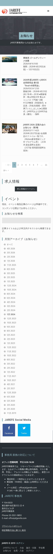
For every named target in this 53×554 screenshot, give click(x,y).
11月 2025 (11, 265)
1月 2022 (11, 372)
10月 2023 (11, 322)
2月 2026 (11, 256)
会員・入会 (19, 550)
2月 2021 (11, 388)
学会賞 (42, 547)
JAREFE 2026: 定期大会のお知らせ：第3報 (34, 126)
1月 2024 (11, 314)
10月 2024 (11, 289)
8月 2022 (11, 359)
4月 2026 (11, 248)
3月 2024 (11, 306)
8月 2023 (11, 330)
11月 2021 (11, 376)
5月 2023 (11, 335)
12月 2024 (11, 285)
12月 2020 (11, 392)
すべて (10, 244)
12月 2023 (11, 318)
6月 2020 (11, 396)
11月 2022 (11, 351)
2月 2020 (11, 409)
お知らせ (7, 550)
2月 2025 (11, 277)
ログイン (20, 543)
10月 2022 (11, 355)
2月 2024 (11, 310)
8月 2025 (11, 269)
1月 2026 (11, 260)
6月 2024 (11, 298)
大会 (22, 547)
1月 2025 (11, 281)
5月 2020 (11, 400)
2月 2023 (11, 339)
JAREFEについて (10, 547)
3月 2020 (11, 405)
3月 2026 (11, 252)
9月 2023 (11, 326)
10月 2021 (11, 380)
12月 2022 (11, 347)
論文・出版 (31, 547)
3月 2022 (11, 363)
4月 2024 (11, 302)
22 (46, 165)
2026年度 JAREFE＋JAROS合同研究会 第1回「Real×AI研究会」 (34, 82)
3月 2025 (11, 273)
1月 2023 (11, 343)
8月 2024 (11, 293)
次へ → (6, 170)
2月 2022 (11, 367)
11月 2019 (11, 413)
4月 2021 (11, 384)
